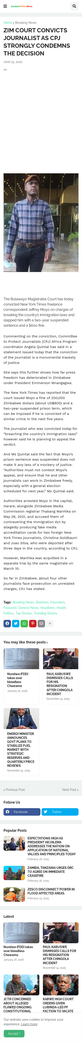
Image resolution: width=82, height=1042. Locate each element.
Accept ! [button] (14, 1033)
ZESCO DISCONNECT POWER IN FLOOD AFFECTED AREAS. (51, 891)
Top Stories (24, 613)
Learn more (29, 1024)
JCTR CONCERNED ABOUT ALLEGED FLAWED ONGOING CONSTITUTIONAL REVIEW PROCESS (17, 1007)
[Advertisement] (41, 115)
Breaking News (26, 22)
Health (61, 608)
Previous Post (15, 789)
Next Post (69, 789)
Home (7, 22)
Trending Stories (45, 613)
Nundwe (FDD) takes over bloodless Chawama (17, 680)
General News (28, 608)
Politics (8, 613)
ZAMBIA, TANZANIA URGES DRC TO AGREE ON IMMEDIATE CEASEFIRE (51, 871)
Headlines (47, 608)
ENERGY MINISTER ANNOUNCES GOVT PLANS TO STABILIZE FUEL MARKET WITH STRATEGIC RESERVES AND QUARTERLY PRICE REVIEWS (20, 750)
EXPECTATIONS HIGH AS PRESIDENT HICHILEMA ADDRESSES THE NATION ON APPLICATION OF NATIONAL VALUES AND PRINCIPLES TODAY (52, 846)
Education (57, 602)
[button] (5, 6)
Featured (9, 608)
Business (42, 602)
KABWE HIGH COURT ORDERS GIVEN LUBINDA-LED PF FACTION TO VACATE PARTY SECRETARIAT (58, 1007)
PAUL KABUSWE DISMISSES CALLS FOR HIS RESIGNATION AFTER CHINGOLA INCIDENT (60, 684)
